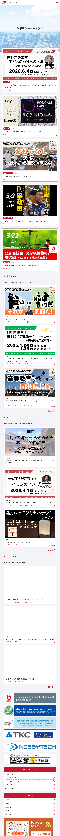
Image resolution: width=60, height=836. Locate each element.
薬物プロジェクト (10, 778)
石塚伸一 (8, 800)
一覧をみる (49, 411)
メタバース (8, 785)
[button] (2, 28)
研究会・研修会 (10, 788)
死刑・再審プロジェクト (13, 781)
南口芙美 (8, 810)
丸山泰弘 (8, 807)
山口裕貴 (8, 814)
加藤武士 (8, 803)
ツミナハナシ (9, 774)
